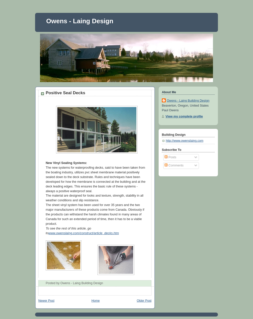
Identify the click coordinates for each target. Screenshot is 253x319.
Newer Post (46, 300)
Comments (174, 165)
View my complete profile (184, 116)
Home (95, 300)
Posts (170, 157)
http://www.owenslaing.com (184, 140)
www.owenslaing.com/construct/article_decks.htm (83, 233)
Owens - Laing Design (79, 21)
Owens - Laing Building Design (188, 100)
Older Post (144, 300)
